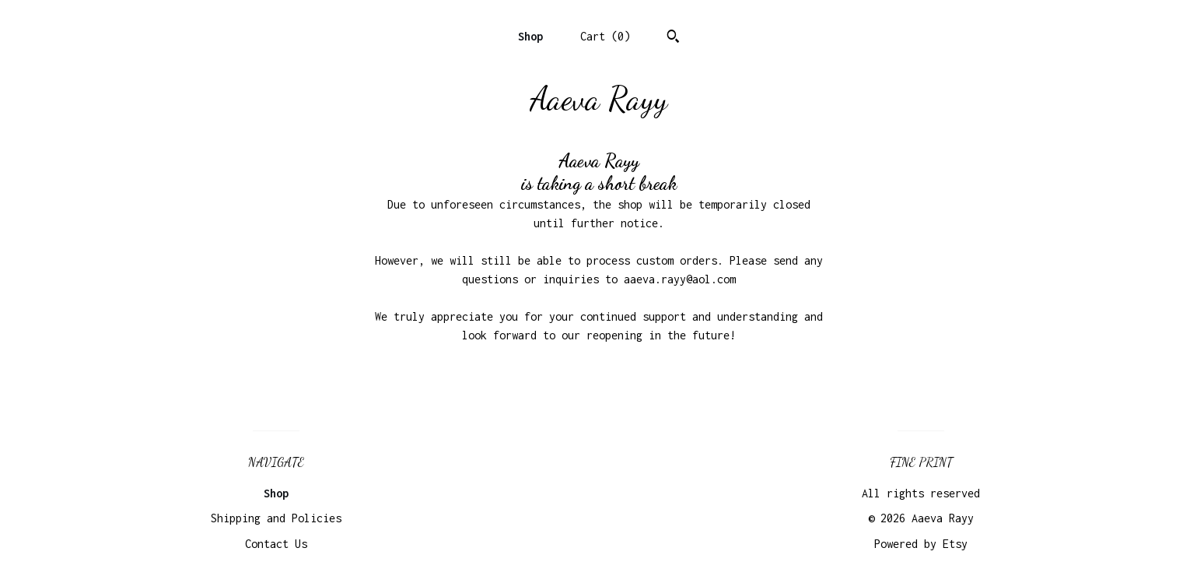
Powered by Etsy (921, 543)
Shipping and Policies (276, 518)
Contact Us (276, 543)
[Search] (673, 38)
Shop (530, 36)
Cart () (605, 36)
